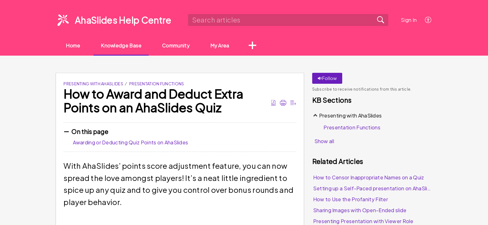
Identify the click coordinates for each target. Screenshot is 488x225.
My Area (225, 45)
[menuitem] (428, 20)
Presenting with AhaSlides (93, 84)
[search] (288, 20)
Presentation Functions (156, 84)
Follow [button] (327, 78)
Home (74, 45)
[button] (258, 45)
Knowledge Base (124, 45)
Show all (324, 141)
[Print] (283, 103)
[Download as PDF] (273, 103)
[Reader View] (293, 103)
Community (180, 45)
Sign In (409, 20)
